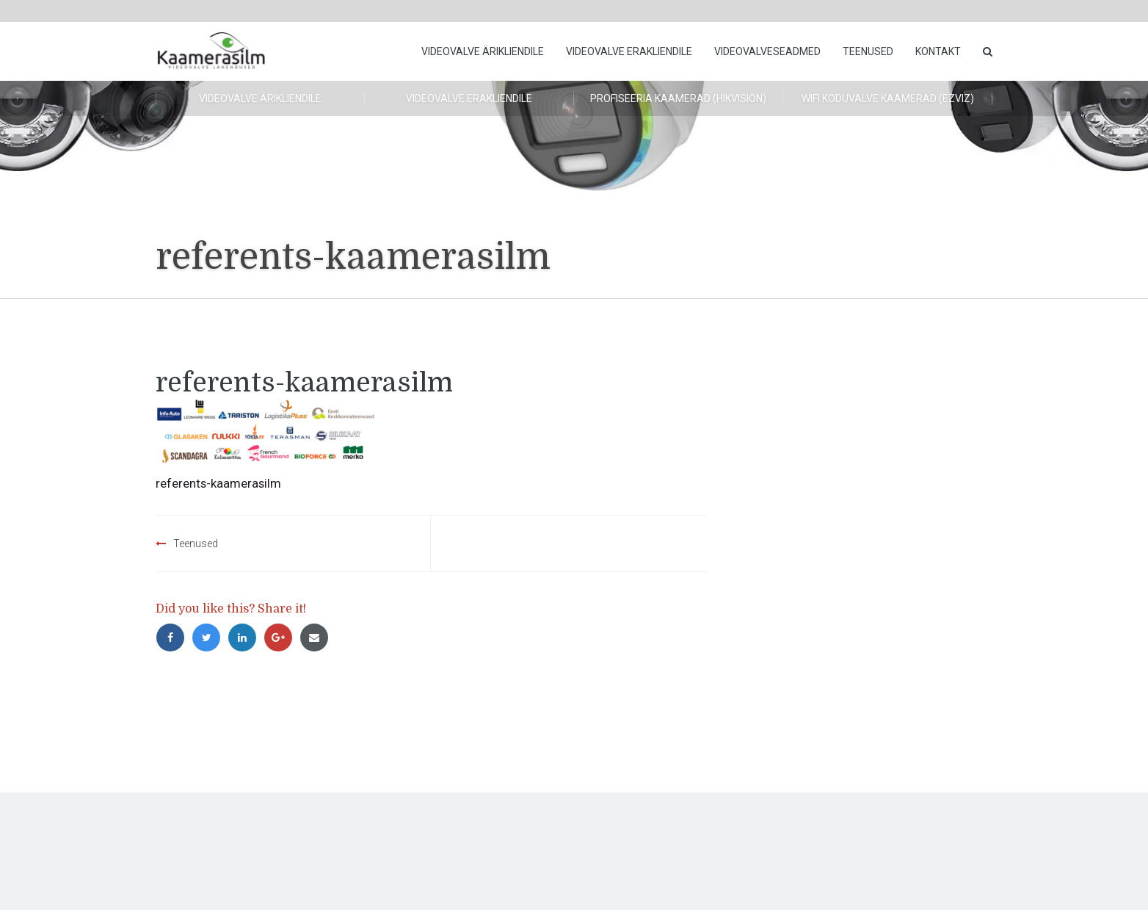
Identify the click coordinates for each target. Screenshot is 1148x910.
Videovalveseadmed (767, 51)
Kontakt (938, 51)
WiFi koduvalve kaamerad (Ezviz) (888, 98)
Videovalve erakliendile (629, 51)
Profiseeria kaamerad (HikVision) (678, 98)
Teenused (868, 51)
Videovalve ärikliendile (482, 51)
